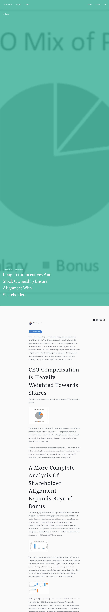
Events (27, 4)
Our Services (7, 4)
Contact (98, 4)
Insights (18, 4)
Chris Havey (36, 323)
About (90, 4)
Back (6, 14)
